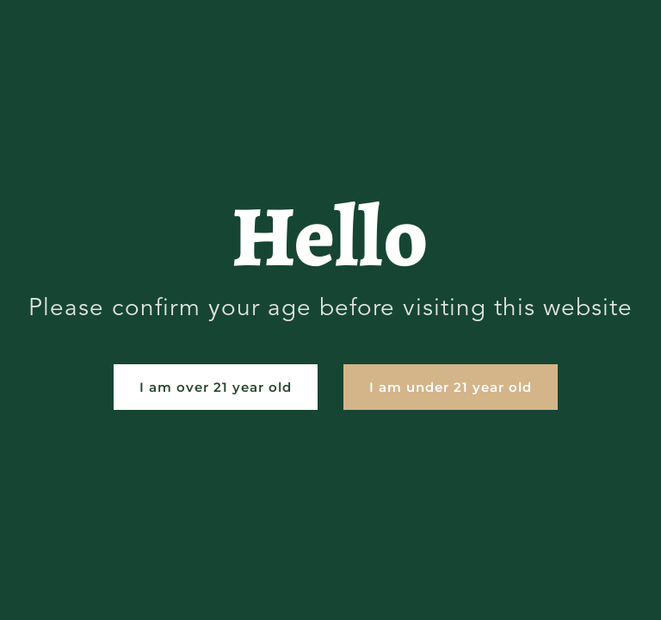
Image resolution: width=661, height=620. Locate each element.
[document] (330, 310)
